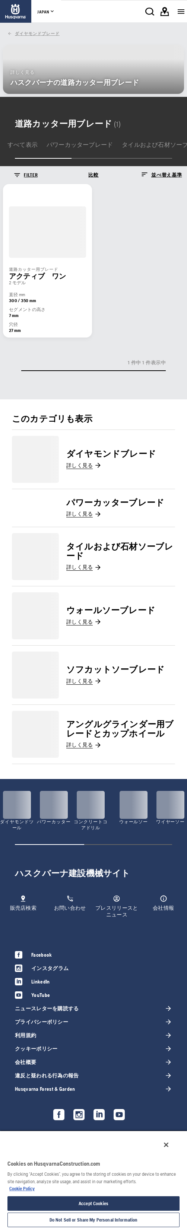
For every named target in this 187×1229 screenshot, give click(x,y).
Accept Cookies (93, 1203)
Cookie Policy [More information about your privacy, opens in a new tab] (22, 1188)
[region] (93, 1179)
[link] (15, 11)
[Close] (166, 1145)
